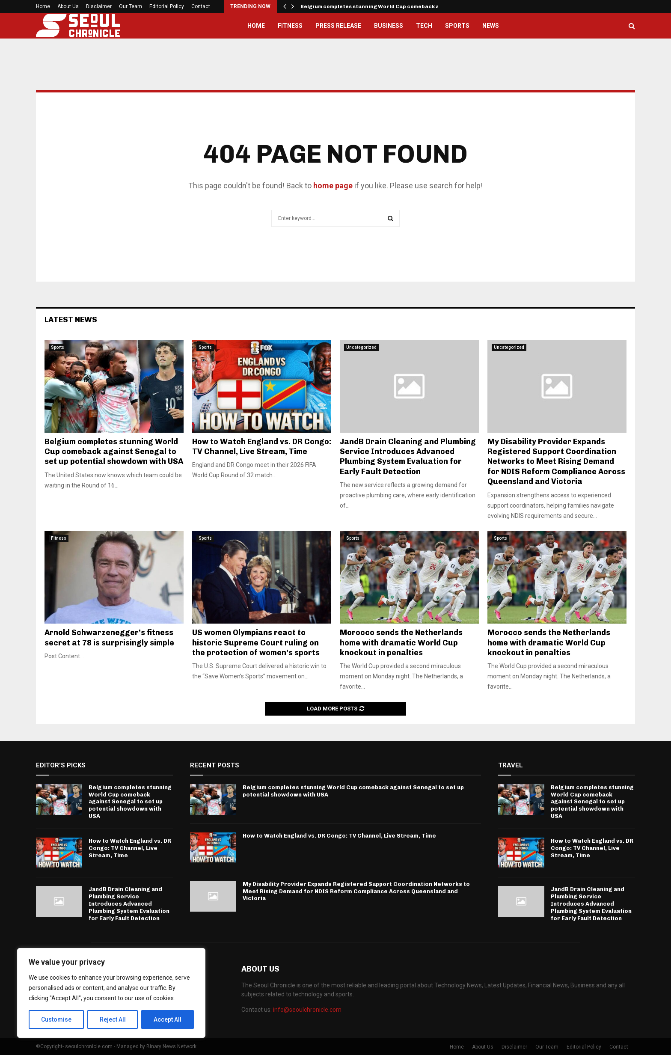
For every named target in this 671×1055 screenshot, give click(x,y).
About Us (68, 6)
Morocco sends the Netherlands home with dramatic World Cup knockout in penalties (401, 642)
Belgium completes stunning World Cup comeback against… (381, 6)
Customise (56, 1019)
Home (43, 6)
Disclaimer (99, 6)
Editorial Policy (166, 6)
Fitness (290, 25)
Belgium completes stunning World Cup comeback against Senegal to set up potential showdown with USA (114, 452)
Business (388, 25)
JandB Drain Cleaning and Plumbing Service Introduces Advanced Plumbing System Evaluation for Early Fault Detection (408, 456)
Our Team (130, 6)
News (490, 25)
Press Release (338, 25)
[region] (111, 993)
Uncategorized (361, 347)
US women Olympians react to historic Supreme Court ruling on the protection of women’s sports (256, 642)
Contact (200, 6)
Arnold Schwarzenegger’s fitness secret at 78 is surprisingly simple (109, 637)
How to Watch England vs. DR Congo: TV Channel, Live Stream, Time (261, 446)
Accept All (167, 1019)
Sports (457, 25)
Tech (424, 25)
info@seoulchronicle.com (307, 1009)
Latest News (71, 319)
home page (333, 185)
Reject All (113, 1019)
